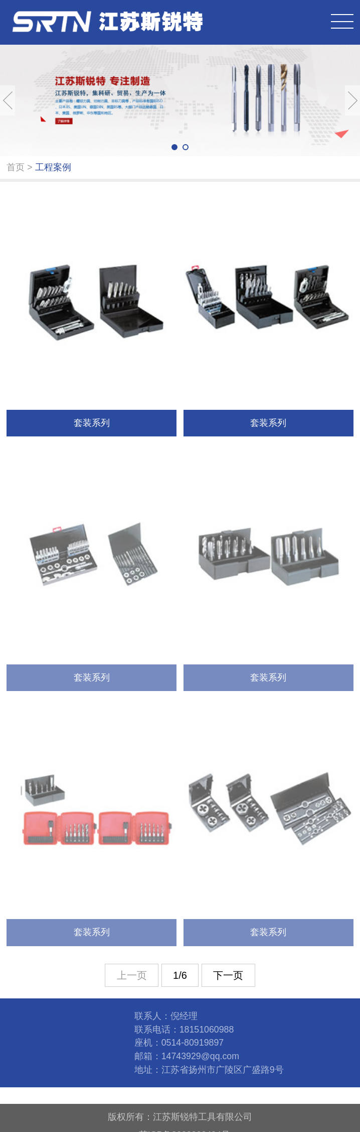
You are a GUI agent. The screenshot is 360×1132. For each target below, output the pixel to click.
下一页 (228, 975)
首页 (16, 167)
